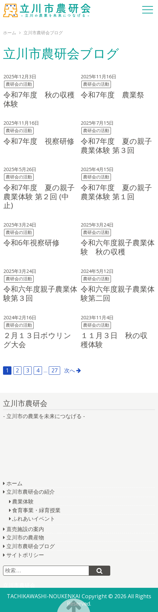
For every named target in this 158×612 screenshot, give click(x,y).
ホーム (14, 483)
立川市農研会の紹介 (30, 491)
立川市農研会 (46, 10)
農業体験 (23, 501)
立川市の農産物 (25, 537)
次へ (69, 370)
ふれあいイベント (33, 518)
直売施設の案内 (25, 529)
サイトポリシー (25, 555)
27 (54, 370)
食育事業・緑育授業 (36, 510)
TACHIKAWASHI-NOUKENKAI (43, 596)
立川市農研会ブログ (30, 546)
